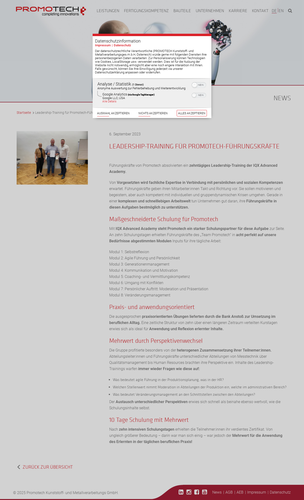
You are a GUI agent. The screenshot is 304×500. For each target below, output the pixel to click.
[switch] (199, 79)
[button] (194, 79)
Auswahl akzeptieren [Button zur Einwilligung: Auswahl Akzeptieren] (113, 108)
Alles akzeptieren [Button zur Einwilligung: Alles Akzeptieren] (191, 108)
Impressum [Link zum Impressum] (103, 40)
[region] (152, 87)
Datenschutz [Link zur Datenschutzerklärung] (122, 40)
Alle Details (109, 96)
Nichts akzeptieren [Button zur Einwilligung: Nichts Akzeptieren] (153, 108)
